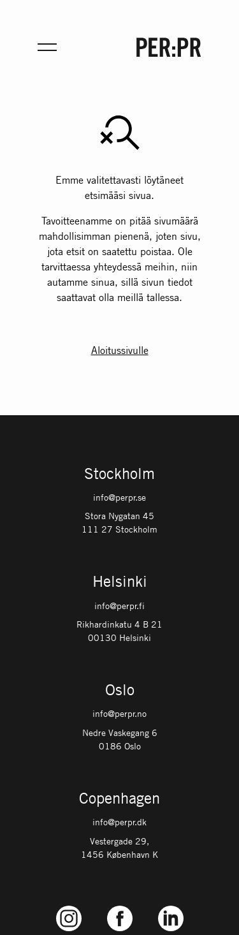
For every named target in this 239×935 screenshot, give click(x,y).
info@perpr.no (119, 713)
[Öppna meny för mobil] (47, 47)
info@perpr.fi (119, 605)
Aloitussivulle (119, 350)
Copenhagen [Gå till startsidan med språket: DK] (119, 799)
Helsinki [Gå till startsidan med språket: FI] (119, 582)
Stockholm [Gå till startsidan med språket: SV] (119, 474)
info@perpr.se (119, 497)
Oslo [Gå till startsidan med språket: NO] (119, 690)
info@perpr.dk (119, 821)
